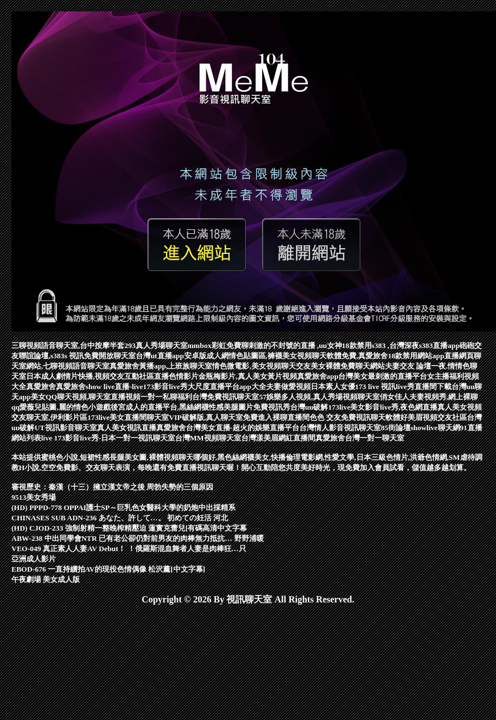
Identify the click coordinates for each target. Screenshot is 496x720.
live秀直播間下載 (424, 386)
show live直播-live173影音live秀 (137, 386)
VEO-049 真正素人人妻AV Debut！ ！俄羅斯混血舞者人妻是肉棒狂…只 (128, 548)
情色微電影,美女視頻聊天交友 (261, 366)
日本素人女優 (333, 386)
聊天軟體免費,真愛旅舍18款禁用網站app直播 (385, 355)
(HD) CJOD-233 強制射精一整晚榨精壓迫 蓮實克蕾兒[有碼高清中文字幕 (129, 528)
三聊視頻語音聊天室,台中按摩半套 (67, 345)
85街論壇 (395, 427)
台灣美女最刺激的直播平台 (382, 376)
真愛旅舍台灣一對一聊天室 (359, 438)
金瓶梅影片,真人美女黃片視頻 (247, 376)
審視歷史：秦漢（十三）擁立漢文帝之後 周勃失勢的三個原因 (112, 487)
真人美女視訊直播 (126, 427)
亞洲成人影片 (33, 559)
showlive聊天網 (435, 427)
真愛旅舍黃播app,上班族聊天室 (160, 366)
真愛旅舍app (318, 376)
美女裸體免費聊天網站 (348, 366)
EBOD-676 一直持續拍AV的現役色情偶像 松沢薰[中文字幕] (108, 569)
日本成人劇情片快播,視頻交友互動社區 (90, 376)
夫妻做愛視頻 (288, 386)
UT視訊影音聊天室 (65, 427)
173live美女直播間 (117, 417)
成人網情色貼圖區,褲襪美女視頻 (259, 355)
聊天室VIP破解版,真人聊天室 (195, 417)
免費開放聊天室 (110, 355)
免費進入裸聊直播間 (276, 417)
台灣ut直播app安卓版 (171, 355)
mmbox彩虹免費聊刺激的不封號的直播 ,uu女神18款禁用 (280, 345)
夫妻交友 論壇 (408, 366)
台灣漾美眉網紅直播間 (278, 438)
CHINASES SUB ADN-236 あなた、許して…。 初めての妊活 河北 (119, 517)
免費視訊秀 (271, 407)
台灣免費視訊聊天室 (225, 397)
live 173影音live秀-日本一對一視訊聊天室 (108, 438)
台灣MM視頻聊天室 (208, 438)
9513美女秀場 (33, 497)
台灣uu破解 (309, 407)
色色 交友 (325, 417)
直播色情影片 (176, 376)
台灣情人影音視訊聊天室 (340, 427)
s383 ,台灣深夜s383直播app (416, 345)
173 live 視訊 (375, 386)
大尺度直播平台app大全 (227, 386)
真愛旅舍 (41, 386)
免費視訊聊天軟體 (370, 417)
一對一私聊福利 (166, 397)
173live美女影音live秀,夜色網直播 (382, 407)
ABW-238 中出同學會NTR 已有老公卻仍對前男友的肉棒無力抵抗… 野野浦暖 (137, 538)
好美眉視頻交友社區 (433, 417)
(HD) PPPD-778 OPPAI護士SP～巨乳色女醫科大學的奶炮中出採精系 (123, 507)
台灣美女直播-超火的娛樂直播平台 (242, 427)
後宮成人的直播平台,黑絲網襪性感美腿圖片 (182, 407)
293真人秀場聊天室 (156, 345)
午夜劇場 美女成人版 (45, 579)
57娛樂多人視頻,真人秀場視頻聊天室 (319, 397)
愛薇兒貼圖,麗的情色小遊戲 (64, 407)
